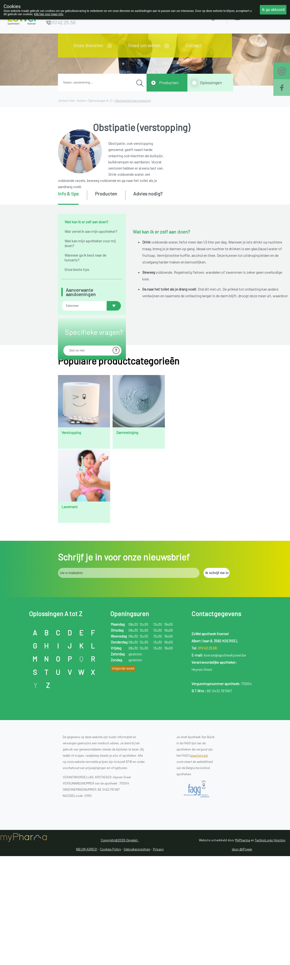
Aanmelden (254, 16)
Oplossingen (211, 82)
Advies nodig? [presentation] (147, 193)
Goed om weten (144, 45)
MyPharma (242, 938)
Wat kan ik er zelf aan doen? (86, 221)
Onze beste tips (77, 269)
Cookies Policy (110, 947)
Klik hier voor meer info (48, 14)
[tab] (72, 197)
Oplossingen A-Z (100, 100)
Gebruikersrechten (137, 947)
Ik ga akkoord (273, 9)
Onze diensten (88, 45)
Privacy (158, 947)
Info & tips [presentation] (68, 193)
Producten (169, 82)
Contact (193, 45)
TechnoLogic (264, 938)
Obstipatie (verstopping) (133, 100)
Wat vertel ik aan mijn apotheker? (91, 231)
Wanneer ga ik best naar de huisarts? (85, 257)
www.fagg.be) (199, 853)
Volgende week (123, 766)
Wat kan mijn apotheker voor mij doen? (90, 243)
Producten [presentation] (106, 193)
